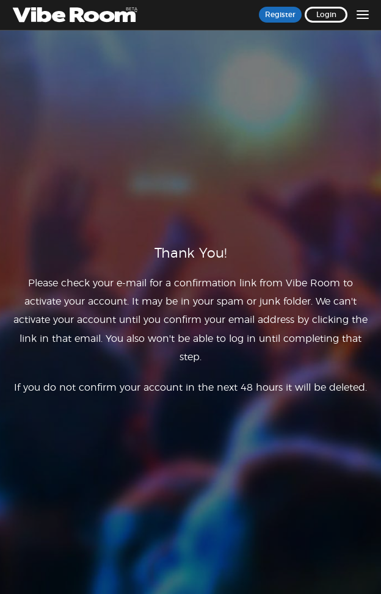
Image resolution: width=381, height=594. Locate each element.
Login (326, 14)
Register (280, 14)
